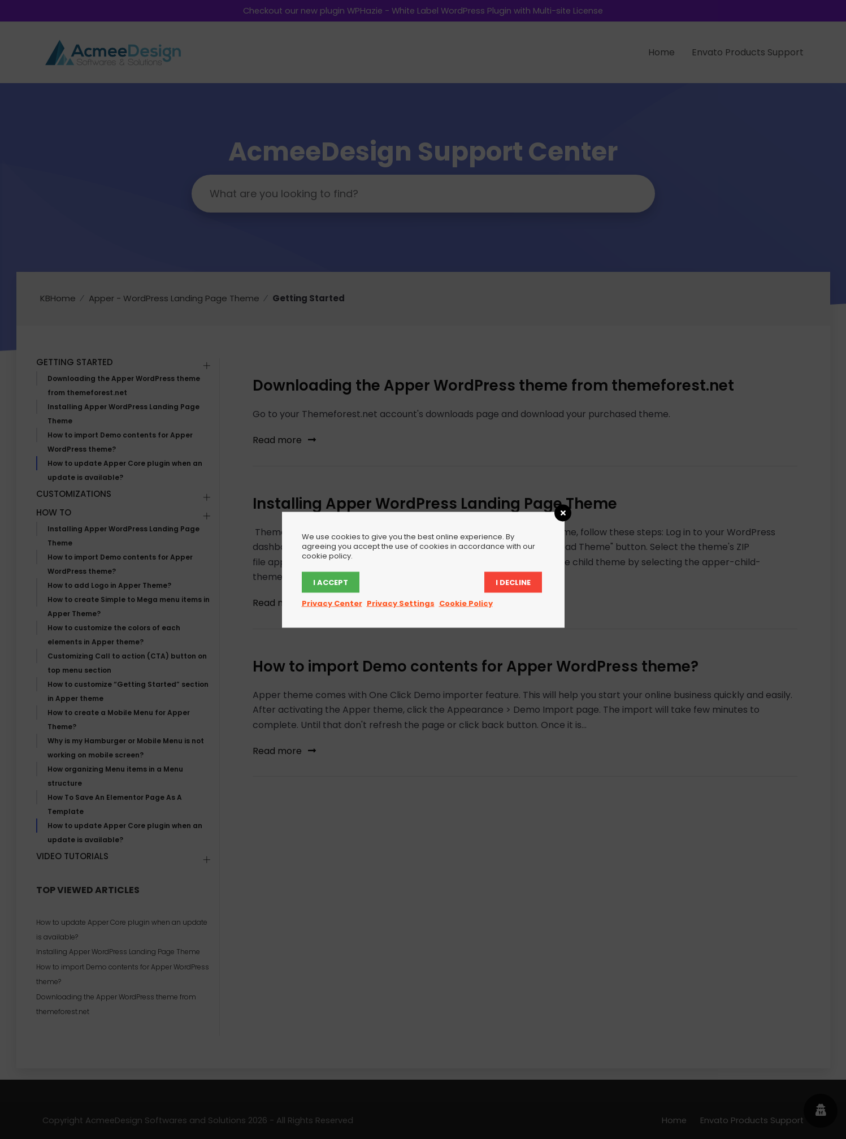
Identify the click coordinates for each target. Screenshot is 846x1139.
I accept (330, 582)
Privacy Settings (401, 602)
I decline (513, 582)
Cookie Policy (466, 602)
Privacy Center (332, 602)
